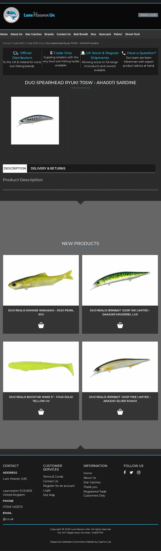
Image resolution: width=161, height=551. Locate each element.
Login (47, 491)
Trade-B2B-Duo (35, 43)
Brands (51, 34)
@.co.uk (8, 519)
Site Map (49, 495)
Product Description (23, 180)
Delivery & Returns (48, 169)
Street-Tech (135, 34)
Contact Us (66, 34)
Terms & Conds (53, 477)
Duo (96, 34)
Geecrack (108, 34)
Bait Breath (83, 34)
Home (6, 34)
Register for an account (59, 486)
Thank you (90, 487)
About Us (19, 34)
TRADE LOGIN (148, 15)
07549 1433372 (13, 507)
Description (15, 169)
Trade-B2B (18, 43)
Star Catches (36, 34)
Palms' (121, 34)
